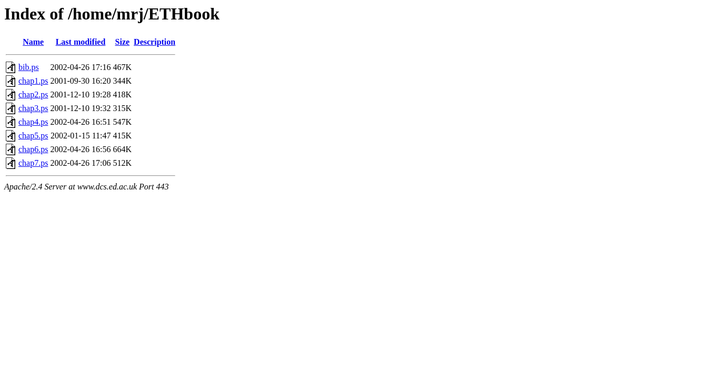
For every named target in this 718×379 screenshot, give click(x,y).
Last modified (81, 41)
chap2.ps (33, 94)
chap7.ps (33, 162)
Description (154, 41)
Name (33, 41)
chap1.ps (33, 80)
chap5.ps (33, 135)
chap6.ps (33, 149)
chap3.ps (33, 108)
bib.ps (28, 67)
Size (122, 41)
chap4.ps (33, 121)
